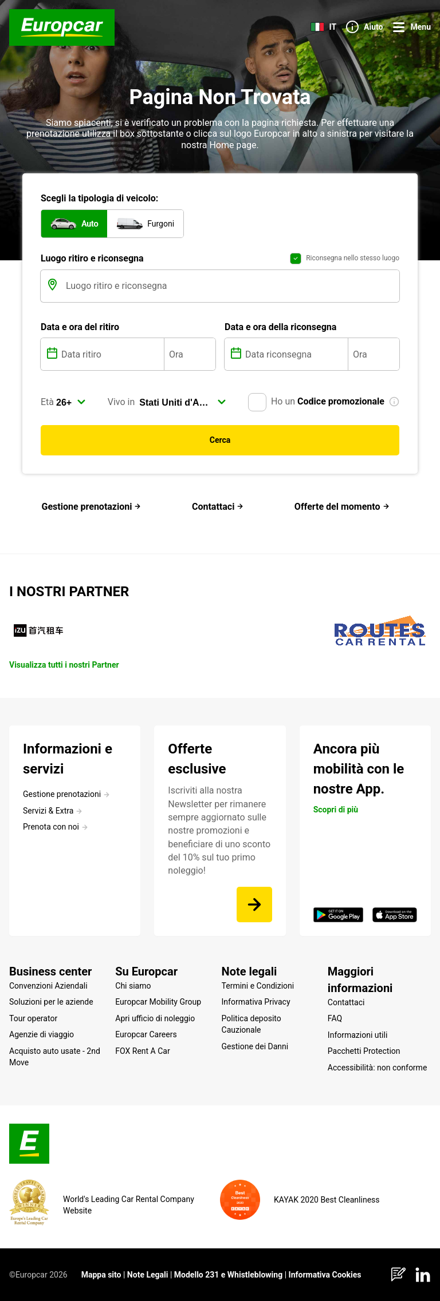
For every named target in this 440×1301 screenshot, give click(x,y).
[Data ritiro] (111, 354)
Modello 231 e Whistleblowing (228, 1274)
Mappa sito (101, 1274)
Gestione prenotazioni (92, 506)
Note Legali (147, 1274)
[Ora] (189, 354)
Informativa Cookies (325, 1274)
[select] (71, 402)
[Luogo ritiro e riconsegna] (231, 286)
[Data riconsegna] (295, 354)
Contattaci (217, 506)
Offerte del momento (342, 506)
